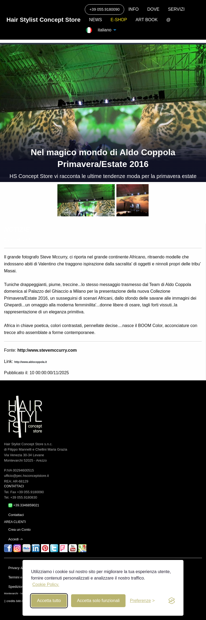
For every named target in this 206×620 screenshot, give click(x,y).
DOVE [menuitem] (153, 9)
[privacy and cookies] (171, 600)
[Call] (104, 9)
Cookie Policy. (45, 584)
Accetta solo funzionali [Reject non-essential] (98, 600)
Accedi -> (15, 539)
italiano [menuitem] (103, 30)
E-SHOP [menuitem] (119, 19)
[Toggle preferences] (142, 601)
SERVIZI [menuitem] (176, 9)
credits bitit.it (14, 601)
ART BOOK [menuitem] (147, 19)
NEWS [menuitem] (95, 19)
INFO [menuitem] (133, 9)
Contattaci (16, 515)
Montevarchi (11, 593)
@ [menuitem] (168, 19)
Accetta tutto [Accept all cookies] (49, 600)
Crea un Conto (19, 530)
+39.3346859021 (23, 505)
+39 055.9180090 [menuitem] (104, 9)
